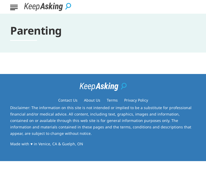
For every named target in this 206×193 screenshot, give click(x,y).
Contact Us (68, 100)
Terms (112, 100)
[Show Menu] (13, 6)
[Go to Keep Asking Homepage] (47, 7)
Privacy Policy (136, 100)
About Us (92, 100)
